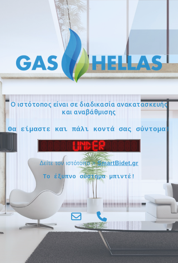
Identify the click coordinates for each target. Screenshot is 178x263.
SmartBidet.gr (117, 163)
